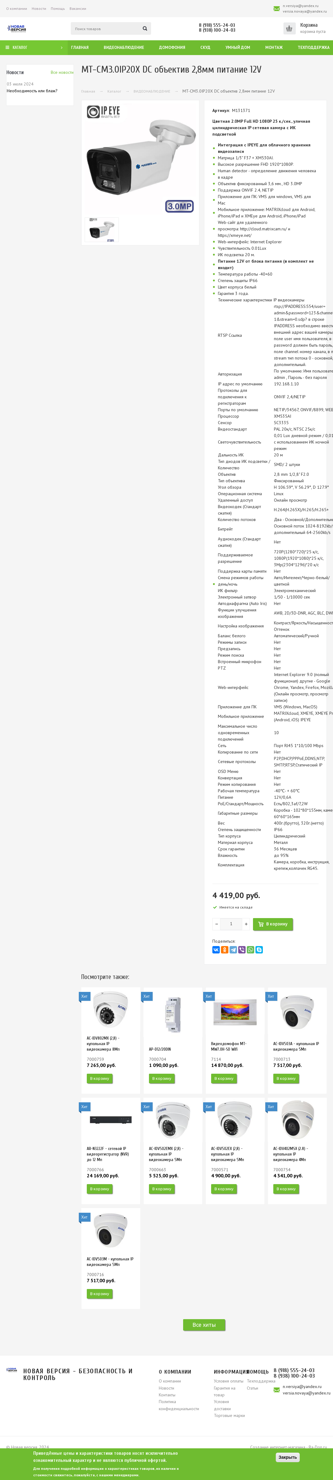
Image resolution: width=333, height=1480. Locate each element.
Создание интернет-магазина (277, 1447)
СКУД (205, 47)
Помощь (58, 8)
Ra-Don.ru (318, 1447)
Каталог (114, 91)
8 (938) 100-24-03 (217, 30)
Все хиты (204, 1325)
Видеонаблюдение (124, 47)
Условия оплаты (228, 1381)
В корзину (99, 1078)
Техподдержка (314, 47)
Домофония (172, 47)
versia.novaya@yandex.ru (305, 11)
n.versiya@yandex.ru (301, 5)
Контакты (167, 1395)
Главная (80, 47)
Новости (39, 8)
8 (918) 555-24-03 (217, 25)
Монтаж (274, 47)
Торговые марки (229, 1415)
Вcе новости (62, 72)
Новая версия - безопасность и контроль (78, 1374)
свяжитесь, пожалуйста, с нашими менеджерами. (96, 1475)
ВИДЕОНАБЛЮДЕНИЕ (152, 91)
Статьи (252, 1388)
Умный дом (238, 47)
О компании (16, 8)
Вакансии (78, 8)
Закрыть (288, 1457)
